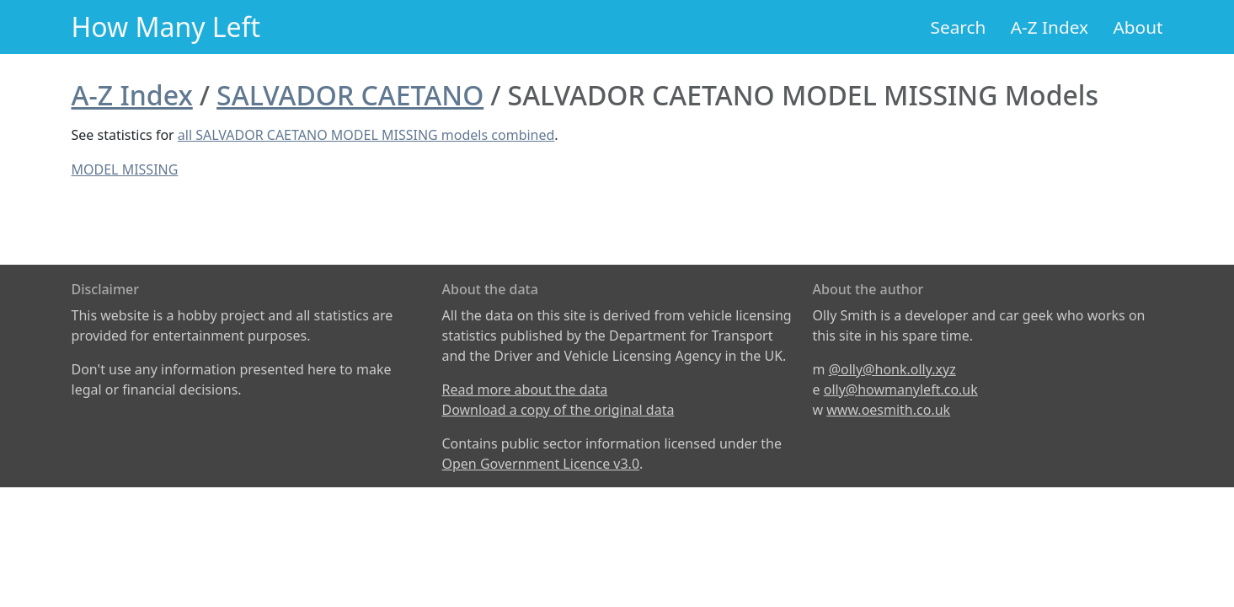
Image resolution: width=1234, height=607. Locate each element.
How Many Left (166, 26)
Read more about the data (525, 389)
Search (958, 27)
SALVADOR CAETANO (349, 95)
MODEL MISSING (125, 169)
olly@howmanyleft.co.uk (901, 389)
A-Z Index (1049, 27)
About (1137, 27)
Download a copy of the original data (558, 409)
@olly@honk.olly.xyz (892, 369)
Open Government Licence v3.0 (541, 463)
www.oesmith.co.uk (888, 409)
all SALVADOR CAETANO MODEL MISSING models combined (366, 135)
